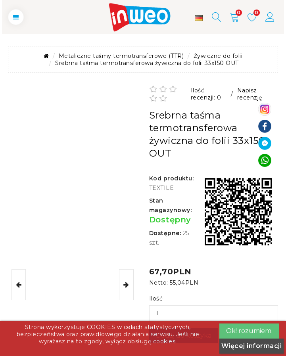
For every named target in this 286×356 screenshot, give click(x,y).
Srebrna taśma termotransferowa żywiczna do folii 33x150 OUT (147, 63)
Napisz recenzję (249, 94)
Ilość (156, 298)
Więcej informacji (251, 346)
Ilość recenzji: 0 (206, 94)
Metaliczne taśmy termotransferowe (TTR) (121, 55)
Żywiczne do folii (218, 55)
